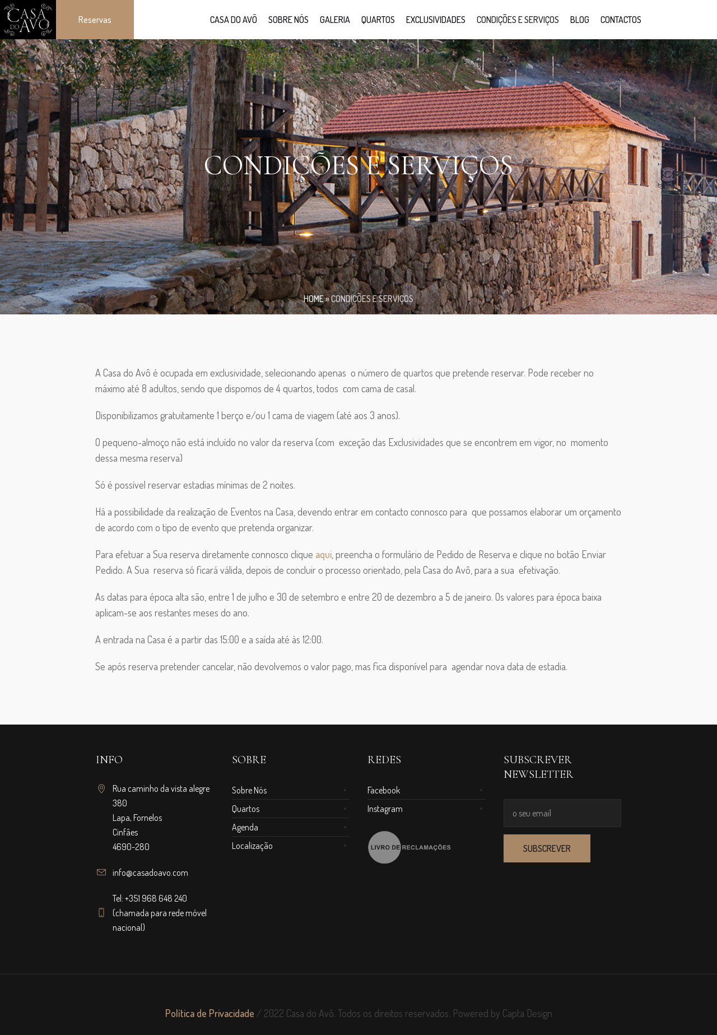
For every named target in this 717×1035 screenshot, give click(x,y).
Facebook (383, 790)
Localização (252, 845)
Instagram (385, 808)
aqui (323, 554)
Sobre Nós (249, 790)
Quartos (245, 808)
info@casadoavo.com (150, 872)
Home (314, 298)
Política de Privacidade (209, 1013)
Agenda (245, 827)
